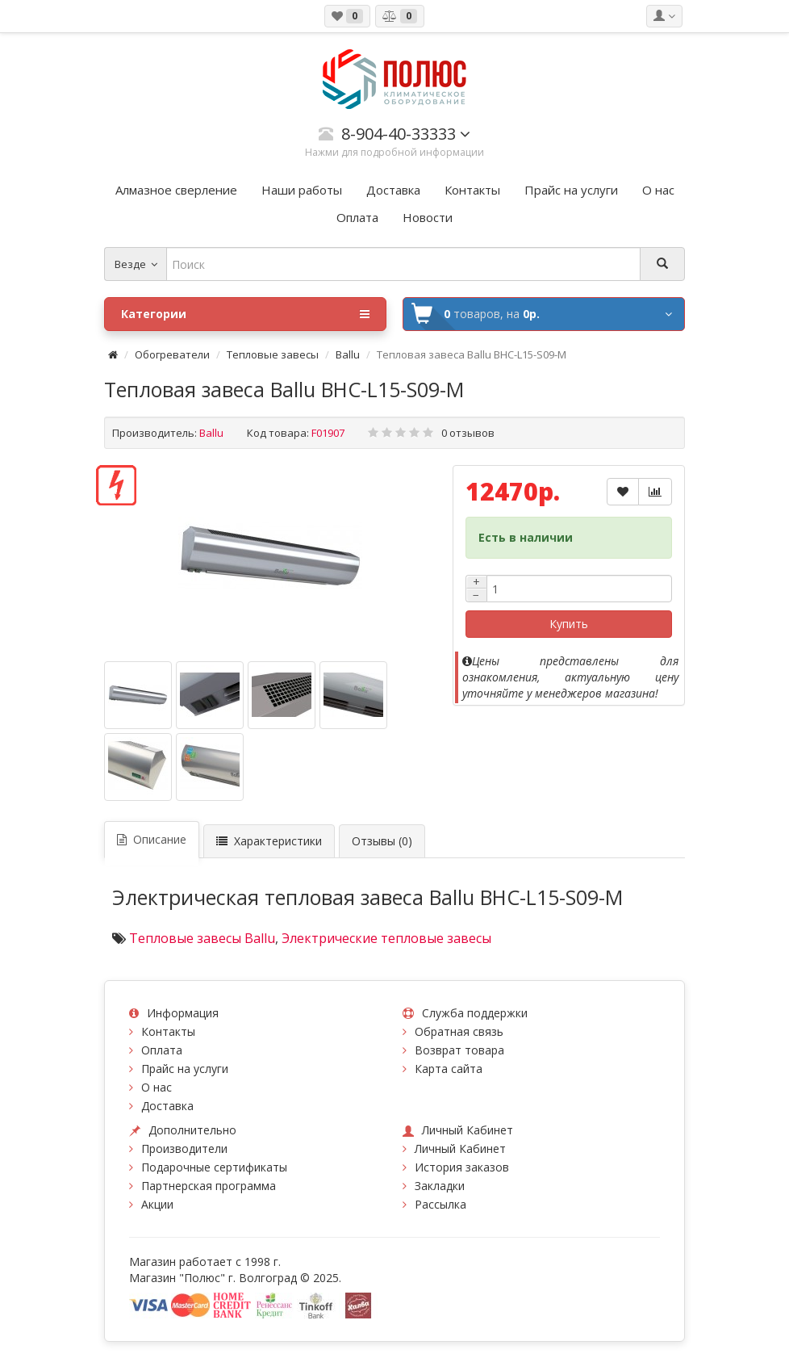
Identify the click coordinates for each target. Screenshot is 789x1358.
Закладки (440, 1185)
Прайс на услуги (184, 1068)
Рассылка (440, 1204)
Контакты (168, 1031)
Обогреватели (172, 354)
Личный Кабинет (460, 1148)
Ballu (348, 354)
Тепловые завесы (273, 354)
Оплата (161, 1050)
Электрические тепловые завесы (386, 938)
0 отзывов (468, 432)
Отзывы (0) (382, 841)
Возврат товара (459, 1050)
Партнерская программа (208, 1185)
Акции (157, 1204)
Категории (245, 314)
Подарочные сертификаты (214, 1167)
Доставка (167, 1105)
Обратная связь (459, 1031)
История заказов (462, 1167)
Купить (568, 623)
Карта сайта (448, 1068)
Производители (184, 1148)
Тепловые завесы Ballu (202, 938)
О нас (156, 1087)
